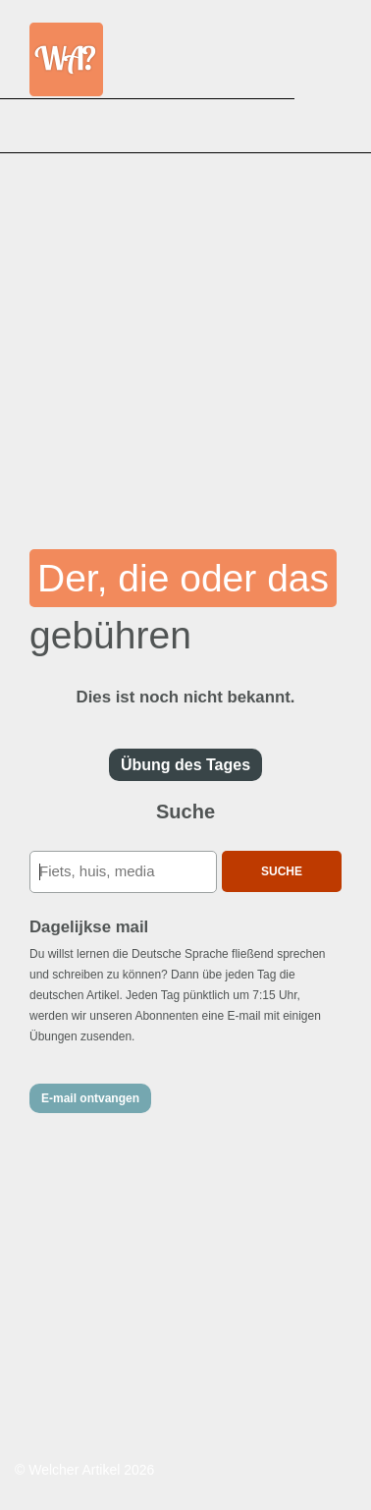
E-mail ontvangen (90, 1098)
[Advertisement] (185, 338)
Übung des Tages (185, 764)
